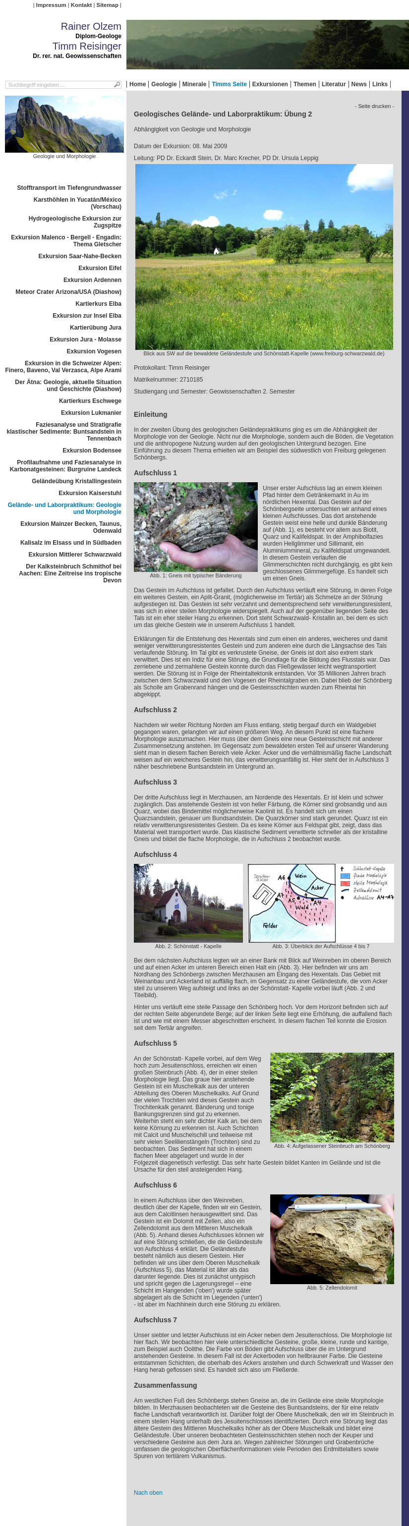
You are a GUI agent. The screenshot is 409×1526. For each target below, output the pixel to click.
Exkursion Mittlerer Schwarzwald (75, 554)
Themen (304, 84)
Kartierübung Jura (95, 327)
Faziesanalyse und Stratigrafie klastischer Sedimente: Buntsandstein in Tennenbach (64, 431)
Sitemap (107, 5)
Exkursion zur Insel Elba (87, 315)
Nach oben (148, 1492)
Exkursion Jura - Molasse (85, 339)
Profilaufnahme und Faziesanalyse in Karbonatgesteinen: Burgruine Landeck (65, 466)
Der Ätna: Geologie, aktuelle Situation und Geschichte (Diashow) (68, 386)
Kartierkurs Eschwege (90, 400)
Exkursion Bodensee (91, 450)
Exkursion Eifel (99, 268)
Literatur (334, 84)
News (359, 84)
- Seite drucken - (374, 106)
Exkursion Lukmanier (91, 412)
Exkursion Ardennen (92, 280)
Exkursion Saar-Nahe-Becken (80, 256)
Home (137, 84)
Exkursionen (270, 84)
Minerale (194, 84)
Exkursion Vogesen (94, 351)
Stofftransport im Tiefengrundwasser (69, 187)
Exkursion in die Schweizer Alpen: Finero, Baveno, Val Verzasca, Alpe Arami (63, 367)
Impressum (51, 5)
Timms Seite (229, 84)
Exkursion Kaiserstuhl (89, 493)
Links (380, 84)
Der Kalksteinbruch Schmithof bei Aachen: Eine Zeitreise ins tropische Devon (70, 573)
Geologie (163, 84)
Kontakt (81, 5)
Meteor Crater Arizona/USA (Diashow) (68, 291)
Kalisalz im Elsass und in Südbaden (70, 542)
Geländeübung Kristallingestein (76, 481)
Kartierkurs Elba (98, 303)
